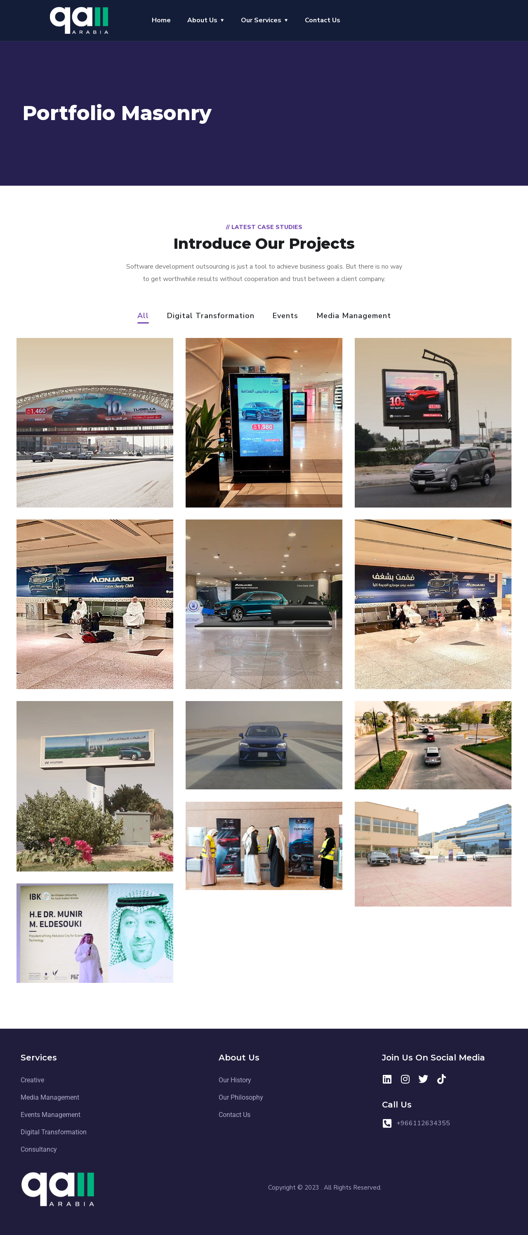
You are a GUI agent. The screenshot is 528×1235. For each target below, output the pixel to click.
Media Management (353, 316)
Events (285, 316)
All (143, 316)
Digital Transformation (211, 316)
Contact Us (322, 20)
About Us (202, 20)
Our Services (261, 20)
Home (161, 20)
